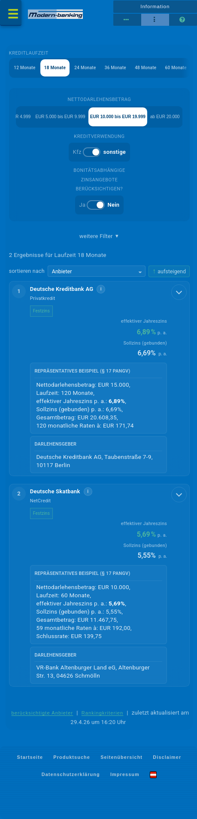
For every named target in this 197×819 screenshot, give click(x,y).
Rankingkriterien (103, 712)
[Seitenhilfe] (183, 20)
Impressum (124, 774)
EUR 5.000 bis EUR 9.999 (60, 116)
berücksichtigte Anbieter (42, 712)
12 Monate (24, 67)
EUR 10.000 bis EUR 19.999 (117, 116)
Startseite (30, 756)
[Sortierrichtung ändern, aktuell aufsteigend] (169, 271)
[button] (99, 378)
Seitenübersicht (121, 756)
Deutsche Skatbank (55, 491)
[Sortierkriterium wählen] (96, 271)
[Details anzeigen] (179, 292)
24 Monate (85, 67)
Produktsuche (71, 756)
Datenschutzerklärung (71, 774)
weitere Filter (99, 236)
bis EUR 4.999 (16, 116)
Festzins (41, 311)
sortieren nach (27, 271)
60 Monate (176, 67)
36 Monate (115, 67)
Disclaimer (167, 756)
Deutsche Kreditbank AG (62, 289)
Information (155, 6)
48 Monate (145, 67)
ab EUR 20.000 (164, 116)
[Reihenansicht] (127, 20)
